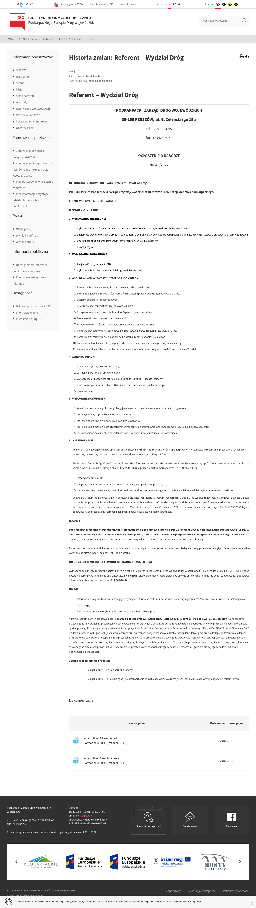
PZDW (10, 39)
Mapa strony (173, 891)
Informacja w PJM (26, 313)
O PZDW (20, 70)
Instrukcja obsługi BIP (101, 4)
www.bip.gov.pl (128, 4)
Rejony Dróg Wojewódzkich (32, 109)
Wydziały (21, 102)
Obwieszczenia (24, 128)
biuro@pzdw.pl (84, 815)
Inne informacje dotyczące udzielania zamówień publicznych (31, 200)
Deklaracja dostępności (201, 891)
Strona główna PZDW (68, 4)
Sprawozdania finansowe (31, 121)
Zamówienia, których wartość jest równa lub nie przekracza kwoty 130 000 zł (33, 169)
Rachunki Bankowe (27, 115)
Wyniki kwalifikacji (27, 236)
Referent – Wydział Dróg (70, 39)
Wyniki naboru (24, 242)
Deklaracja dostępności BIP (32, 306)
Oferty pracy (48, 39)
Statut (19, 83)
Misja (19, 89)
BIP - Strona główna (28, 39)
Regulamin (22, 77)
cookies (44, 901)
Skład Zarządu (24, 96)
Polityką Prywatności (88, 901)
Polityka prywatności (236, 891)
